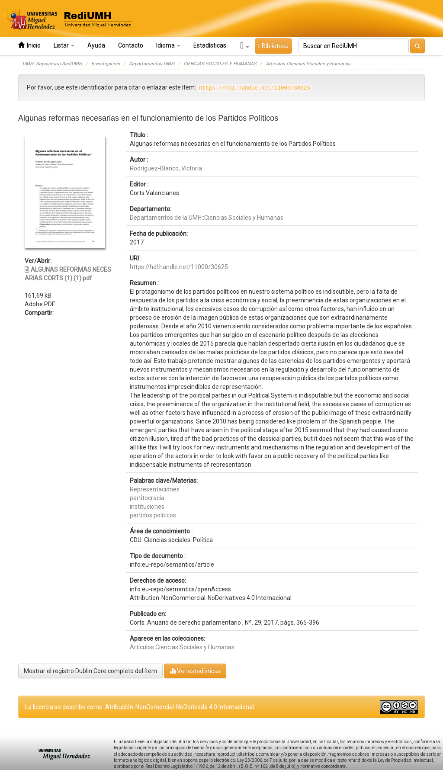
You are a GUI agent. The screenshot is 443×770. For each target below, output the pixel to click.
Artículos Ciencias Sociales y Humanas (308, 64)
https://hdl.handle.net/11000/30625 (179, 266)
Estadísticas (209, 45)
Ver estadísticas (195, 670)
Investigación (105, 64)
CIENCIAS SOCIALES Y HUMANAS (220, 64)
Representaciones (155, 489)
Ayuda (96, 45)
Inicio (29, 45)
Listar (64, 45)
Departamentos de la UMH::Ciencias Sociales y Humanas (206, 217)
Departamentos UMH (151, 64)
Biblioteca (273, 45)
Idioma (168, 45)
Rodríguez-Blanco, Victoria (166, 168)
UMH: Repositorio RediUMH (52, 64)
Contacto (130, 45)
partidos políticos (153, 515)
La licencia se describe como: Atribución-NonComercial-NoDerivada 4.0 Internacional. (140, 706)
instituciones (147, 506)
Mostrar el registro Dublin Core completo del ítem (90, 670)
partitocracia (147, 497)
